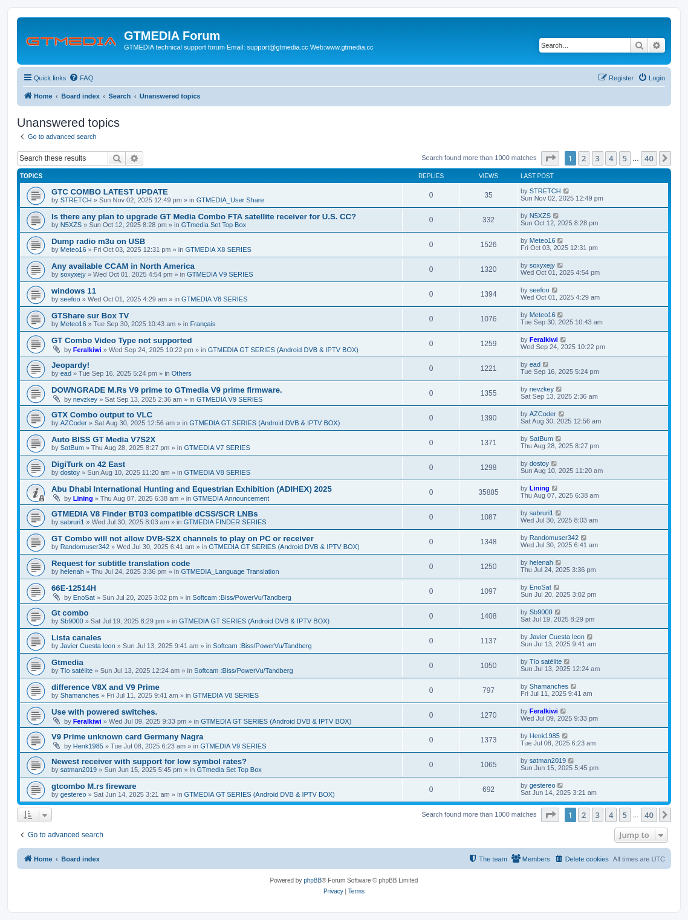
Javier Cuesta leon (87, 645)
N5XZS (71, 224)
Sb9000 (71, 621)
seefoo (70, 299)
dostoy (70, 472)
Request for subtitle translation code (120, 563)
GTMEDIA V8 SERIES (214, 299)
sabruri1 (72, 522)
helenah (72, 571)
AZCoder (73, 422)
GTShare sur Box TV (90, 315)
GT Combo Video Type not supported (121, 340)
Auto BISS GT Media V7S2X (103, 439)
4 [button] (611, 158)
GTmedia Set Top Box (213, 224)
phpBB (312, 880)
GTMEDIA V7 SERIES (217, 447)
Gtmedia (67, 662)
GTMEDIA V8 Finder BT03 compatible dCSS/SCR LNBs (154, 513)
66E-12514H (73, 588)
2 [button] (584, 158)
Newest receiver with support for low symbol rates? (149, 761)
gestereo (73, 794)
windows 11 (73, 290)
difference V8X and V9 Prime (105, 687)
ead (65, 373)
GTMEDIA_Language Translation (230, 571)
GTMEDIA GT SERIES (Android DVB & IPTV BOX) (283, 349)
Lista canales (76, 637)
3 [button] (598, 158)
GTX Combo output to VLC (101, 414)
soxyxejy (73, 274)
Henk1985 (88, 746)
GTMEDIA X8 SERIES (218, 249)
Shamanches (79, 695)
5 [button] (625, 158)
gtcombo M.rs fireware (94, 786)
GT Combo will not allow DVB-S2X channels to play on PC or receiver (182, 538)
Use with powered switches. (104, 711)
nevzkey (85, 399)
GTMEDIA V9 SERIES (220, 274)
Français (202, 323)
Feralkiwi (87, 349)
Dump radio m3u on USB (98, 241)
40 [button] (649, 158)
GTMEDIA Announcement (231, 498)
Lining (83, 498)
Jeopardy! (70, 365)
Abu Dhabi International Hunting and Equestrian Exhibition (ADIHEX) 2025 (191, 489)
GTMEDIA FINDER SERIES (225, 522)
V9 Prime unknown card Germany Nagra (127, 736)
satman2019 (78, 769)
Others (182, 373)
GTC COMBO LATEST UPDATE (109, 191)
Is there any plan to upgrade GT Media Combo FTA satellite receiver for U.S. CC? (203, 216)
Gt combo (70, 612)
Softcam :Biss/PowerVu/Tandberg (241, 597)
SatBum (72, 447)
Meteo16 (73, 249)
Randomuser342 (84, 546)
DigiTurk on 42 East (88, 464)
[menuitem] (81, 78)
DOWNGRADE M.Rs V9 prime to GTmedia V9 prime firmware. (166, 389)
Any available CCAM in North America (123, 266)
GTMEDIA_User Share (230, 200)
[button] (550, 158)
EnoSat (84, 597)
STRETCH (76, 200)
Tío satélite (76, 670)
